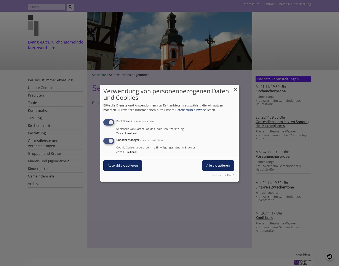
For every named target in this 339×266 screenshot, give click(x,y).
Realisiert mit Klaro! (223, 175)
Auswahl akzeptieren (123, 165)
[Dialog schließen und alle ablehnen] (235, 87)
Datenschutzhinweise (190, 110)
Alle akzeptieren (218, 165)
